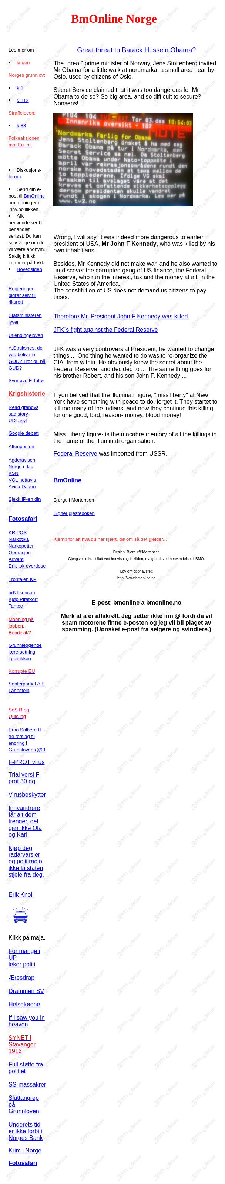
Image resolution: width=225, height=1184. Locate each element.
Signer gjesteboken (73, 513)
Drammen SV (26, 991)
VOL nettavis (22, 480)
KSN (14, 473)
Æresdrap (21, 978)
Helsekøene (24, 1004)
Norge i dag (21, 466)
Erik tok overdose (27, 566)
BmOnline (34, 196)
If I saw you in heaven (27, 1021)
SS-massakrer (27, 1084)
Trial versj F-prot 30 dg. (25, 777)
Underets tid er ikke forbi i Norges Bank (26, 1131)
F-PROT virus (26, 762)
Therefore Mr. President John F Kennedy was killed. (121, 316)
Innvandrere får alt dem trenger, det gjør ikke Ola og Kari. (25, 821)
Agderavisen (22, 460)
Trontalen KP (22, 579)
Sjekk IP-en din (25, 499)
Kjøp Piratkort (23, 599)
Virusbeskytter (27, 794)
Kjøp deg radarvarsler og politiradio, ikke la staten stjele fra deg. (26, 861)
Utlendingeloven (26, 335)
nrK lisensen (22, 592)
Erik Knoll (21, 895)
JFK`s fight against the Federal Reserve (105, 330)
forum (15, 176)
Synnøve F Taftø (26, 380)
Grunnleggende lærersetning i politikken (25, 651)
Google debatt (24, 433)
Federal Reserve (75, 453)
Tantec (16, 606)
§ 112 (23, 100)
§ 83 (21, 125)
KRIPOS (18, 532)
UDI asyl (18, 420)
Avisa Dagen (22, 486)
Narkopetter (21, 546)
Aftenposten (21, 446)
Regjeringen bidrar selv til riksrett (22, 295)
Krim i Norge (25, 1150)
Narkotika (19, 539)
